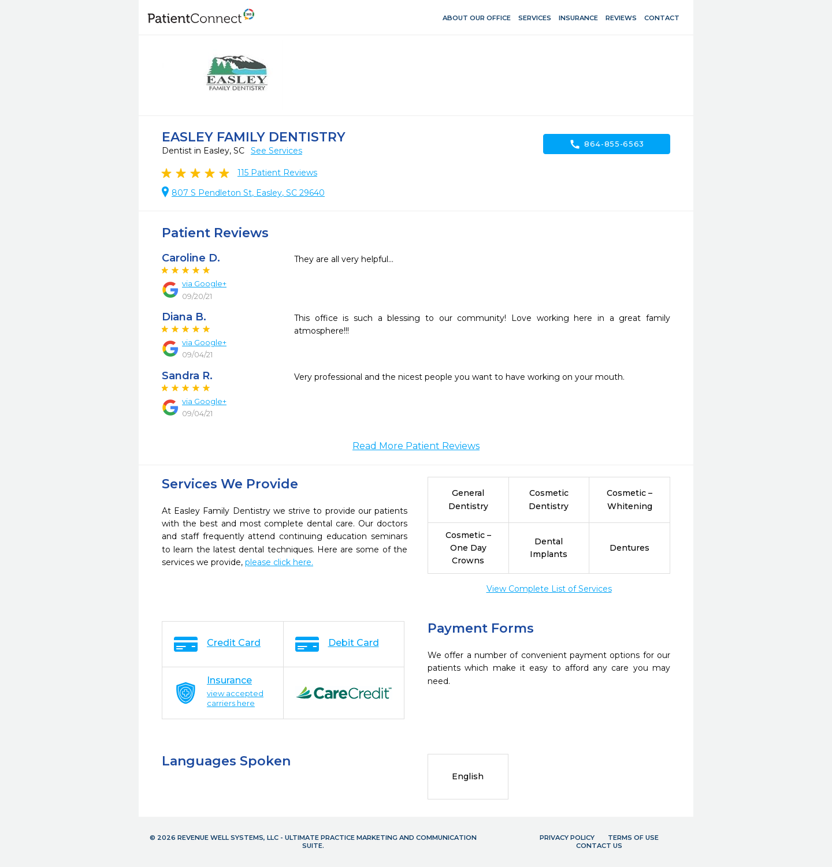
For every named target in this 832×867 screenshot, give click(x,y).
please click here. (279, 562)
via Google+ (204, 283)
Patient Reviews (277, 172)
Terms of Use (633, 838)
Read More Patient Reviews (416, 445)
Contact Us (599, 846)
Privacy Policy (567, 838)
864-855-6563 (606, 144)
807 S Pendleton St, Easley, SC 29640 (248, 193)
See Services (276, 150)
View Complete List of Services (549, 589)
